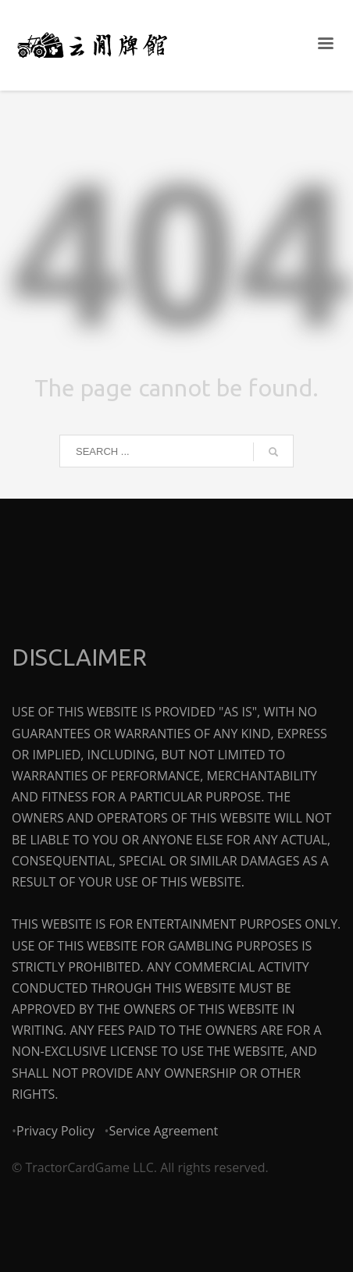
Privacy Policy (55, 1130)
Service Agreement (163, 1130)
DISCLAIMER (79, 657)
